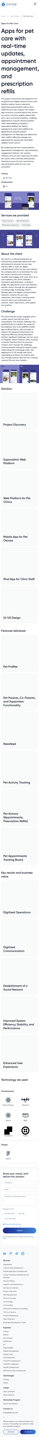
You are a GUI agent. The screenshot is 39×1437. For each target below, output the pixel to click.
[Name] (19, 1183)
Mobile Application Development (15, 1271)
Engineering (7, 1264)
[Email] (19, 1190)
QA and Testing (9, 1281)
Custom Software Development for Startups (16, 1276)
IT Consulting (8, 1305)
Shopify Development (11, 1367)
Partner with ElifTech (10, 1404)
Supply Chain (8, 1354)
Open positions (8, 1395)
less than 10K (9, 1214)
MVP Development (10, 1295)
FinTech (6, 1331)
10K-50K (21, 1214)
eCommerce (7, 1338)
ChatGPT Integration (11, 1364)
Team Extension (9, 1319)
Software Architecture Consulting (15, 1309)
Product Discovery (10, 1291)
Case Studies (14, 16)
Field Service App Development (14, 1371)
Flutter (5, 1383)
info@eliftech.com (10, 1413)
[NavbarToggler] (35, 4)
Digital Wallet (8, 1348)
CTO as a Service (9, 1312)
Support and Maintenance (13, 1284)
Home (3, 16)
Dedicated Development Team (14, 1322)
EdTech (6, 1335)
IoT (4, 1344)
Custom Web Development (13, 1268)
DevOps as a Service (10, 1288)
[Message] (19, 1199)
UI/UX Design (8, 1302)
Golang (6, 1379)
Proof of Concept (9, 1298)
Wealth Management (11, 1351)
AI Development (9, 1358)
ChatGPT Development (11, 1361)
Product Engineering (10, 1316)
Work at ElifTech (9, 1392)
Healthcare (7, 1341)
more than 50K (10, 1219)
